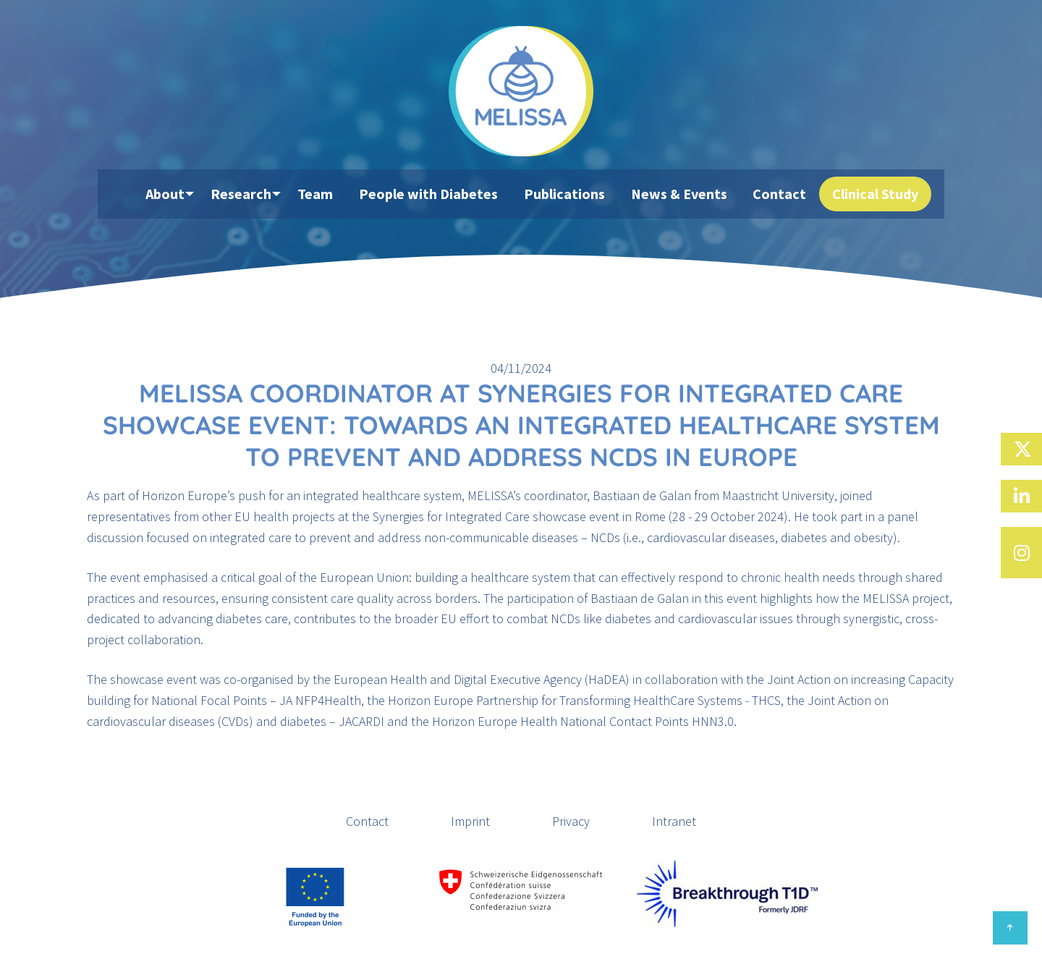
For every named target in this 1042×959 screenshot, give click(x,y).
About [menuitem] (171, 194)
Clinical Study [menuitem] (869, 194)
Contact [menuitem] (778, 194)
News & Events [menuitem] (681, 194)
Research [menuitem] (251, 194)
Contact (367, 821)
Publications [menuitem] (570, 194)
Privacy (571, 821)
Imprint (470, 821)
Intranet (674, 821)
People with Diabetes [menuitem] (439, 194)
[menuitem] (130, 194)
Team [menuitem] (330, 194)
